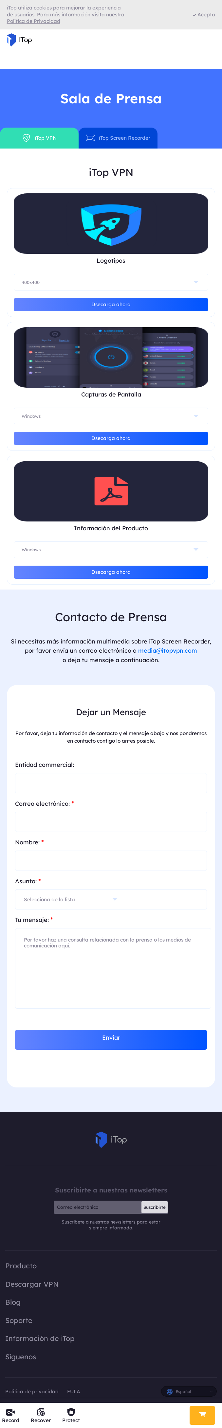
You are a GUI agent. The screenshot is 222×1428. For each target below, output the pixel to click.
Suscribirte (154, 1207)
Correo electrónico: (44, 803)
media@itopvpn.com (167, 650)
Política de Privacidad (33, 21)
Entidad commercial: (44, 764)
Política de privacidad (32, 1391)
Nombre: (29, 842)
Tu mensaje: (34, 919)
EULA (73, 1391)
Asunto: (28, 881)
